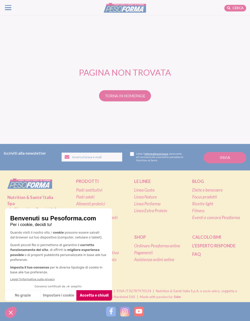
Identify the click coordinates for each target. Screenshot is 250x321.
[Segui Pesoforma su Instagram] (125, 311)
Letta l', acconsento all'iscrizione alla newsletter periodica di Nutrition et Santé (156, 157)
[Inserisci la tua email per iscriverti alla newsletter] (92, 157)
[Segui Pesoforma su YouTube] (139, 311)
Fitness (198, 210)
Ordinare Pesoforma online (157, 245)
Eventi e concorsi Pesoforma (216, 217)
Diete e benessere (207, 190)
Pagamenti (143, 252)
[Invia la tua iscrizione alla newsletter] (225, 157)
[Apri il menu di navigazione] (8, 7)
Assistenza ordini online (154, 259)
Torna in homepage (125, 95)
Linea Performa (147, 203)
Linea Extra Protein (150, 210)
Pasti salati (85, 196)
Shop (140, 237)
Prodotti (87, 181)
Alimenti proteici (90, 203)
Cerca (235, 8)
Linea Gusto (144, 190)
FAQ (196, 254)
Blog (198, 181)
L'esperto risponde (213, 245)
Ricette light (202, 203)
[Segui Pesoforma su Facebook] (111, 311)
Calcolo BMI (206, 237)
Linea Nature (145, 196)
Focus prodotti (204, 196)
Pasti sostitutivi (89, 190)
